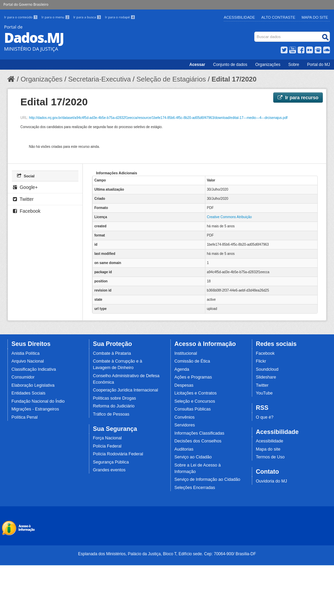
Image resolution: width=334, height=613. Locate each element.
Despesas (183, 385)
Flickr (261, 361)
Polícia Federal (107, 446)
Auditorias (183, 449)
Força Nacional (107, 438)
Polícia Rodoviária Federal (118, 454)
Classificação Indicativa (34, 369)
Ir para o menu (56, 17)
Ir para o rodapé (120, 17)
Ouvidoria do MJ (271, 481)
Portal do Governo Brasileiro (25, 4)
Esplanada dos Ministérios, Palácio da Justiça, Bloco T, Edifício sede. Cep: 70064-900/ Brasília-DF (167, 553)
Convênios (184, 417)
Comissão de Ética (192, 361)
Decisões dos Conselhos (198, 441)
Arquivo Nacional (28, 361)
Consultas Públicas (192, 409)
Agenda (181, 369)
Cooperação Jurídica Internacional (125, 390)
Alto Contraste (278, 17)
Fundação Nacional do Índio (38, 401)
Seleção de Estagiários (171, 79)
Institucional (185, 353)
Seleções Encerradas (194, 487)
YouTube (264, 393)
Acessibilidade (239, 17)
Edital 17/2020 (233, 79)
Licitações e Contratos (195, 393)
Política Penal (25, 417)
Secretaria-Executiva (99, 79)
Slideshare (266, 377)
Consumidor (23, 377)
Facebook (26, 211)
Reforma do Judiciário (114, 406)
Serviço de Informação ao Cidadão (207, 479)
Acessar (197, 64)
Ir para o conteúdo (21, 17)
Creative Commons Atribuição (229, 217)
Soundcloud (267, 369)
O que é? (265, 417)
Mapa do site (268, 449)
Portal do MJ (318, 64)
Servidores (184, 425)
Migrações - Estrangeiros (35, 409)
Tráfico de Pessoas (111, 414)
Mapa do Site (315, 17)
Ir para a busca (87, 17)
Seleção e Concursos (194, 401)
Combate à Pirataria (112, 353)
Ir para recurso (298, 97)
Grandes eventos (109, 470)
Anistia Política (26, 353)
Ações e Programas (193, 377)
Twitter (23, 199)
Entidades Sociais (28, 393)
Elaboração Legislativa (33, 385)
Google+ (25, 187)
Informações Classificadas (199, 433)
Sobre (293, 64)
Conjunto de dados (230, 64)
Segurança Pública (111, 462)
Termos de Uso (270, 457)
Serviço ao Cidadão (193, 457)
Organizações (267, 64)
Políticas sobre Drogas (114, 398)
